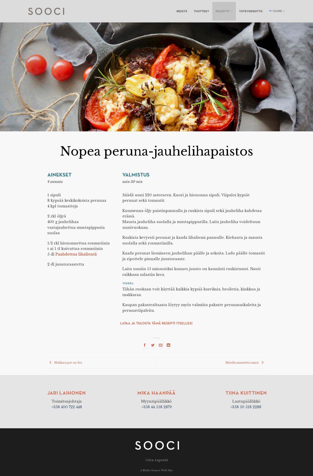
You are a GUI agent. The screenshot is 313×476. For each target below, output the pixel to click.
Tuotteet (201, 11)
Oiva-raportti (156, 460)
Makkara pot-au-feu (64, 362)
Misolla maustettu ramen (246, 362)
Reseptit (224, 11)
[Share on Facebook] (144, 345)
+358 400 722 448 (66, 407)
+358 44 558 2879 (156, 407)
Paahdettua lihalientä (76, 254)
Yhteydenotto (251, 11)
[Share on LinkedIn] (168, 345)
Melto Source (151, 470)
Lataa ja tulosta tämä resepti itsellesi (156, 323)
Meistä (181, 11)
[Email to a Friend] (160, 345)
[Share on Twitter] (152, 345)
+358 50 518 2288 (246, 407)
